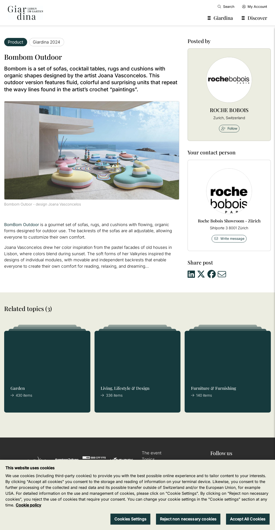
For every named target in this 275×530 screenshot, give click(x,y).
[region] (137, 495)
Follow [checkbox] (229, 128)
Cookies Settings (130, 519)
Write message (229, 238)
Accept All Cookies (248, 519)
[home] (25, 13)
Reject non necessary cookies (188, 519)
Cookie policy (28, 505)
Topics (148, 459)
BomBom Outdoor (21, 224)
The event (151, 452)
